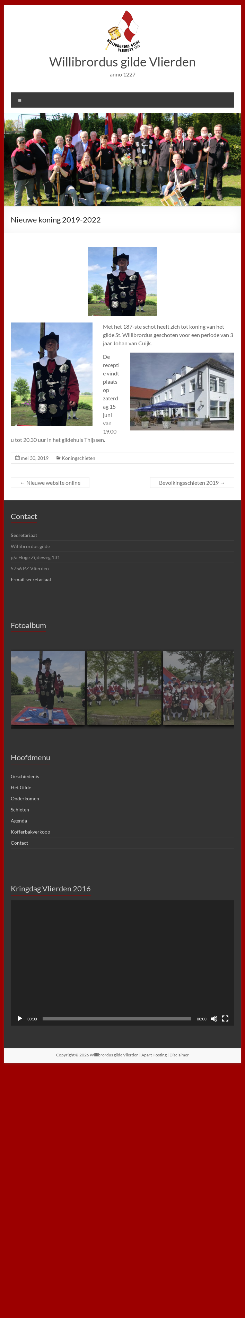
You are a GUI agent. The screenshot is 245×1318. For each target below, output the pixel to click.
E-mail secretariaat (31, 579)
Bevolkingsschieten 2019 (192, 482)
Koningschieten (78, 458)
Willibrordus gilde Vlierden (122, 61)
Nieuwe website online (50, 482)
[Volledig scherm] (225, 1018)
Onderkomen (25, 798)
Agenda (19, 821)
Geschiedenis (25, 776)
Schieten (20, 809)
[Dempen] (214, 1018)
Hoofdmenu (30, 757)
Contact (24, 516)
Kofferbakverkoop (30, 832)
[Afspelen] (19, 1018)
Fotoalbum (28, 625)
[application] (122, 963)
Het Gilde (21, 787)
